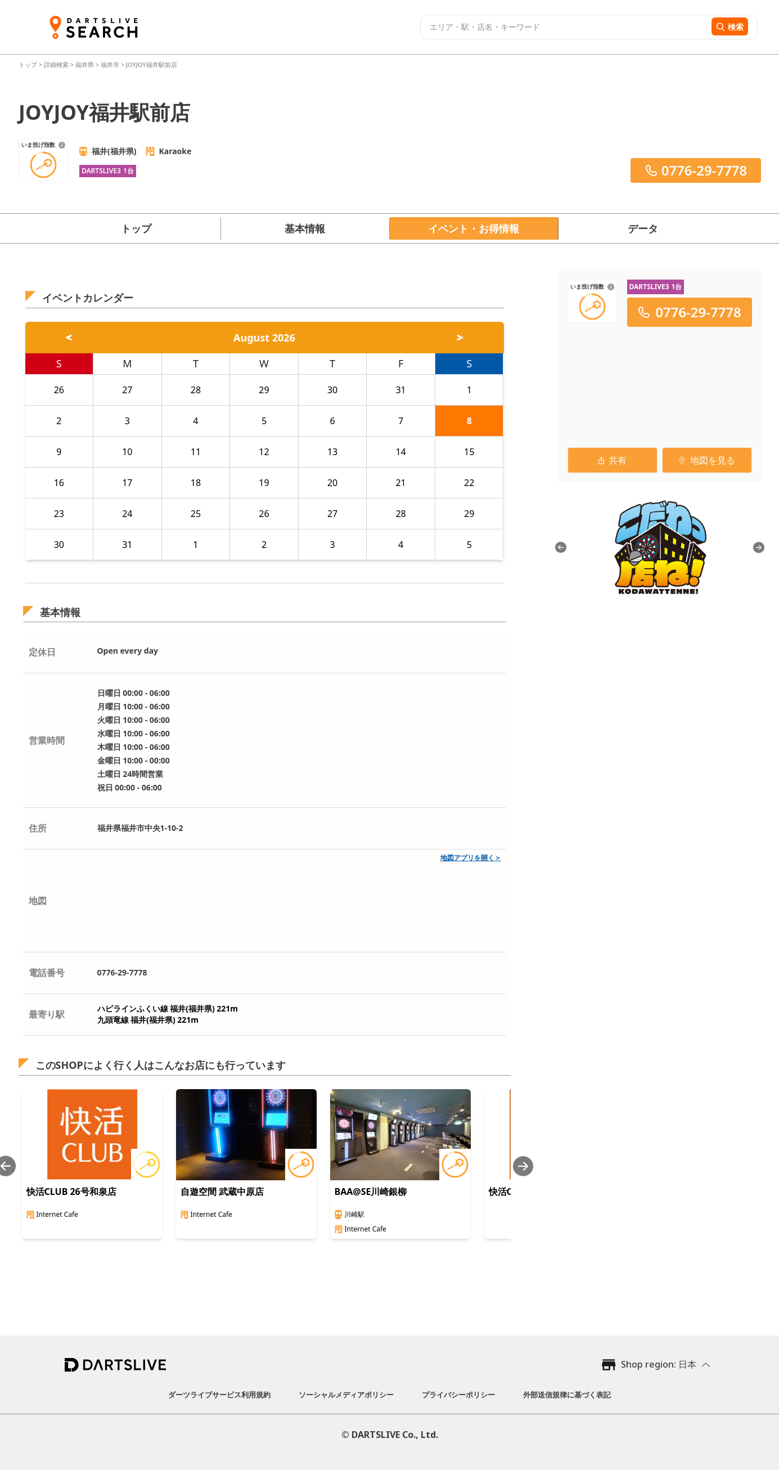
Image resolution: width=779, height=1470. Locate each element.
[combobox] (564, 27)
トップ (29, 64)
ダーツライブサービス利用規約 (219, 1395)
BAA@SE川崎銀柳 (371, 1191)
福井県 (84, 64)
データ (643, 228)
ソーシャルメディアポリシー (346, 1395)
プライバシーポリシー (458, 1395)
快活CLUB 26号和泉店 (71, 1191)
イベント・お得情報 (473, 228)
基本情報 (305, 228)
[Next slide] (523, 1166)
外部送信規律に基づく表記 (567, 1395)
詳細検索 (57, 64)
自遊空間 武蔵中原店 (222, 1191)
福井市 (110, 64)
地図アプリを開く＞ (470, 857)
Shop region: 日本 (658, 1364)
